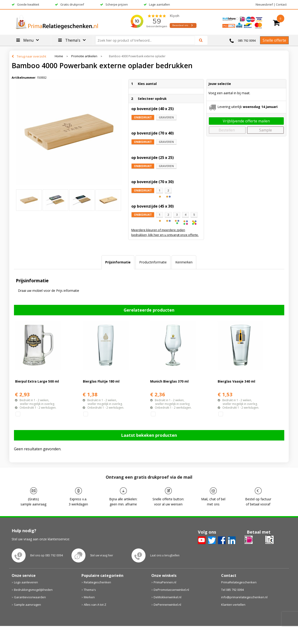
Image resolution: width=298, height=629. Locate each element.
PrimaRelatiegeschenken (239, 582)
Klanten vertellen (233, 604)
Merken (89, 597)
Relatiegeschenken (97, 582)
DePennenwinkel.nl (167, 604)
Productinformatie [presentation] (153, 262)
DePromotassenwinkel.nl (171, 590)
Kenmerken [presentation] (184, 262)
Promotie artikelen (84, 56)
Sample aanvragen (27, 604)
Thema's (90, 590)
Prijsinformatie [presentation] (118, 262)
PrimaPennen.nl (165, 582)
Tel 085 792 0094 (232, 590)
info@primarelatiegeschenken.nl (244, 597)
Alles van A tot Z (95, 604)
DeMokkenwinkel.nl (167, 597)
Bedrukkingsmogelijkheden (33, 590)
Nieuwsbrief (264, 4)
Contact (281, 4)
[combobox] (147, 40)
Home (59, 56)
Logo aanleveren (26, 582)
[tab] (118, 262)
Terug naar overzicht (31, 56)
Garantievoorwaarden (30, 597)
